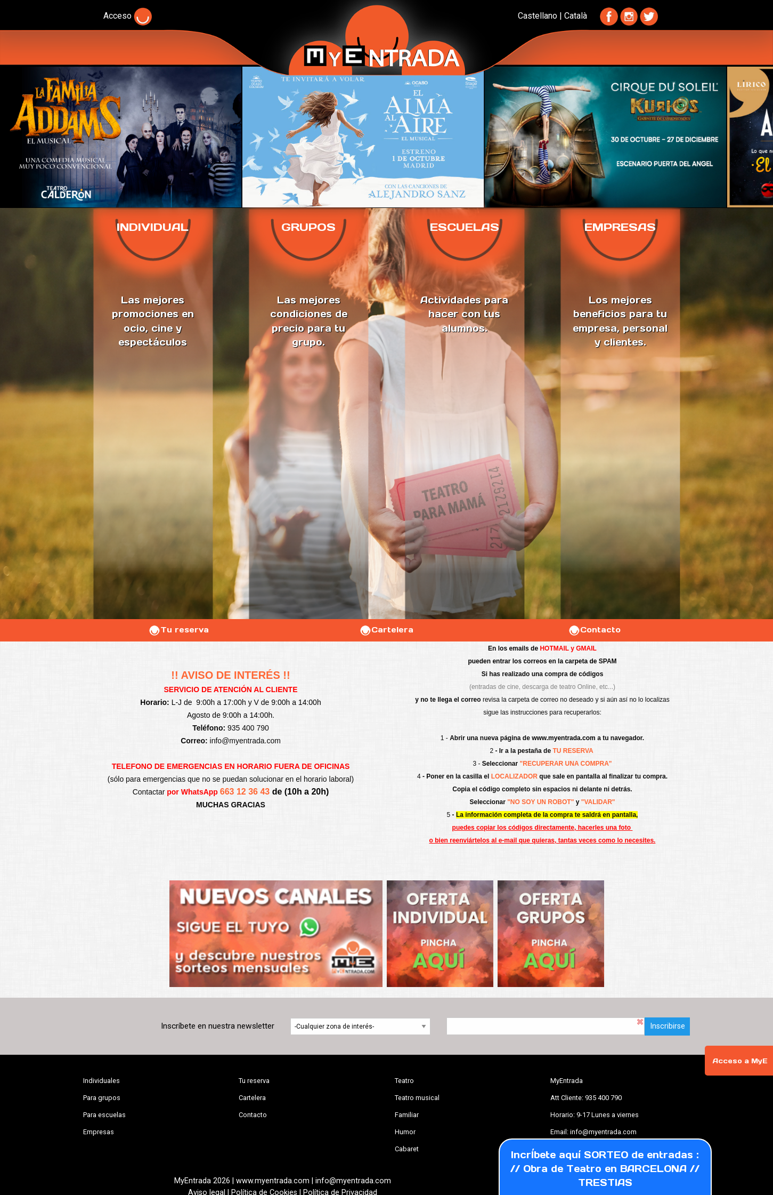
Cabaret (407, 1149)
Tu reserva (178, 630)
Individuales (101, 1081)
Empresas (98, 1132)
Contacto (594, 630)
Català (575, 16)
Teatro (404, 1081)
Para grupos (101, 1098)
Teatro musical (417, 1098)
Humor (405, 1132)
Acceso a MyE (740, 1060)
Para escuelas (104, 1115)
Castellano (537, 16)
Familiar (407, 1115)
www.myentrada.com (564, 738)
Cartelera (386, 630)
